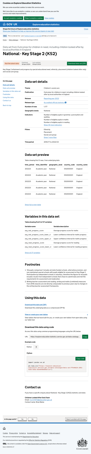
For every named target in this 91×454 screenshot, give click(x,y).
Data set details (9, 85)
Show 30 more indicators (53, 125)
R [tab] (36, 347)
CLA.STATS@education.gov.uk (41, 400)
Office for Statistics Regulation (38, 440)
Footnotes (6, 94)
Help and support (54, 433)
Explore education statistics (46, 24)
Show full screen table (33, 205)
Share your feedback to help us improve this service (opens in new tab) (28, 31)
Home (5, 40)
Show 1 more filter (50, 137)
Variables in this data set (12, 91)
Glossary (45, 433)
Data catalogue (13, 40)
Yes (24, 419)
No (34, 419)
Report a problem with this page (76, 419)
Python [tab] (29, 347)
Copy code (80, 359)
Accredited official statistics (55, 102)
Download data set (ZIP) (77, 63)
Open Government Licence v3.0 (37, 444)
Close (86, 29)
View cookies (49, 18)
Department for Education (31, 437)
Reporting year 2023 (51, 98)
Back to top (7, 105)
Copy (85, 337)
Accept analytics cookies (13, 18)
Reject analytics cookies (34, 18)
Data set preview (9, 88)
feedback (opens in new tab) (32, 36)
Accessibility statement (34, 433)
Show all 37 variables (32, 253)
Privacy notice (13, 433)
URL (26, 337)
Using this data (8, 97)
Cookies (5, 433)
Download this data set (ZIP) (35, 305)
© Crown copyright (82, 448)
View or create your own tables (36, 315)
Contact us (7, 100)
